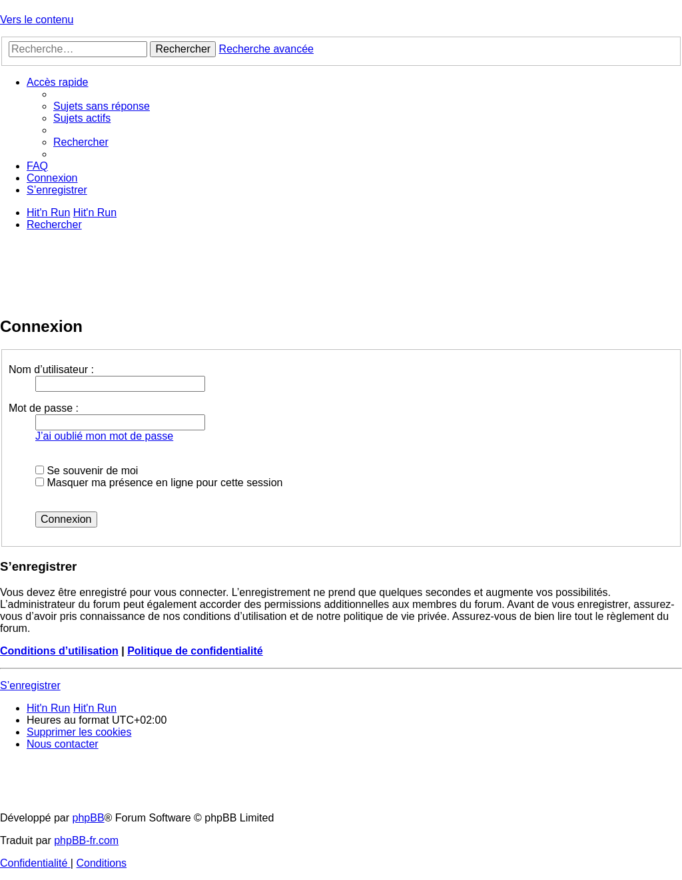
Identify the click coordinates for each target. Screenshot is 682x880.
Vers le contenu (36, 19)
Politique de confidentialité (195, 651)
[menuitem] (101, 106)
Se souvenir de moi (86, 470)
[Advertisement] (242, 271)
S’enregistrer (30, 685)
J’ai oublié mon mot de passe (104, 436)
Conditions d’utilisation (59, 651)
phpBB (89, 817)
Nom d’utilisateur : (51, 369)
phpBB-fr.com (86, 840)
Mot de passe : (44, 408)
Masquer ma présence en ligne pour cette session (158, 482)
